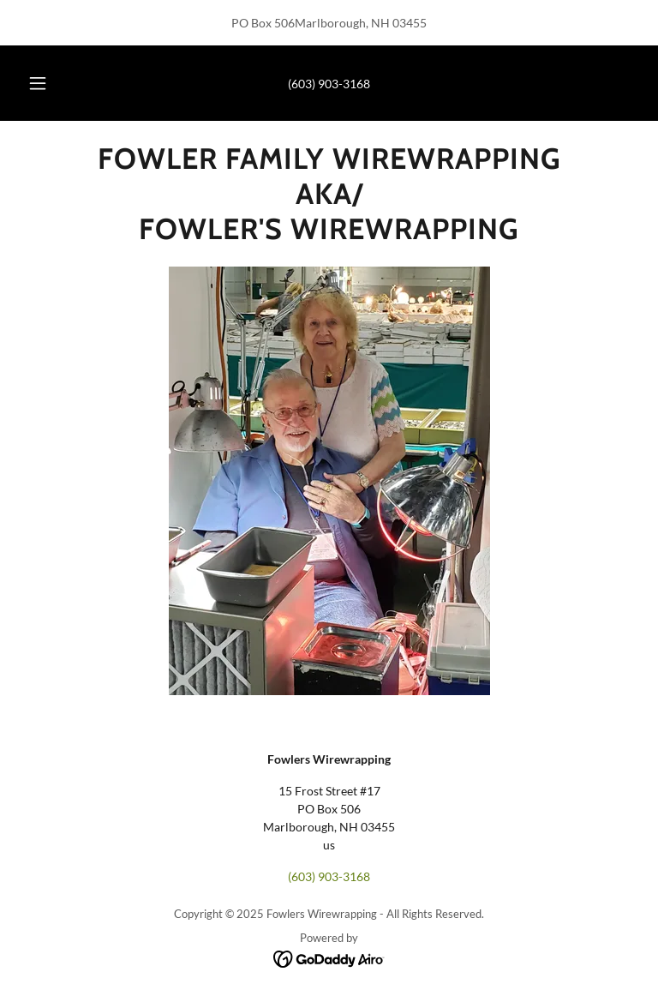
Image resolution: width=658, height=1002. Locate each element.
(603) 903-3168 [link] (329, 83)
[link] (329, 234)
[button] (47, 83)
